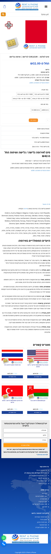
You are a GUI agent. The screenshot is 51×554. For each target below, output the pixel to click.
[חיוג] (3, 544)
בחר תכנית (45, 90)
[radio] (41, 94)
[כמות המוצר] (47, 120)
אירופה (26, 209)
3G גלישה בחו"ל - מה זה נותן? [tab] (40, 147)
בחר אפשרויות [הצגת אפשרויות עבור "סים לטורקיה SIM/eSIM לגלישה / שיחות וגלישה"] (12, 412)
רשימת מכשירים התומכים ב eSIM (39, 83)
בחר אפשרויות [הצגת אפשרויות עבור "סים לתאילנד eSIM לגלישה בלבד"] (12, 376)
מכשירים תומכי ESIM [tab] (43, 129)
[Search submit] (3, 14)
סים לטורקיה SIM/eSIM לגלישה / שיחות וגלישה (12, 401)
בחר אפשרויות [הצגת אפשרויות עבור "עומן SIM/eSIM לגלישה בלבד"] (38, 412)
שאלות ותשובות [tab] (44, 133)
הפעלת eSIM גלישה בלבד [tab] (41, 142)
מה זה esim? (46, 204)
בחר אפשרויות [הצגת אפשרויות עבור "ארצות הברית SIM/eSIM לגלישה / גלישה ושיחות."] (38, 376)
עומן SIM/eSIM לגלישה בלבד (37, 400)
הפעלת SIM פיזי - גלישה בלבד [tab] (40, 138)
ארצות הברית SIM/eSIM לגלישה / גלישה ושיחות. (37, 365)
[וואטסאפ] (3, 537)
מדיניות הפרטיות (42, 455)
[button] (46, 6)
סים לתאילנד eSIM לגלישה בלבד (12, 365)
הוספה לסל (33, 120)
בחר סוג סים (44, 104)
